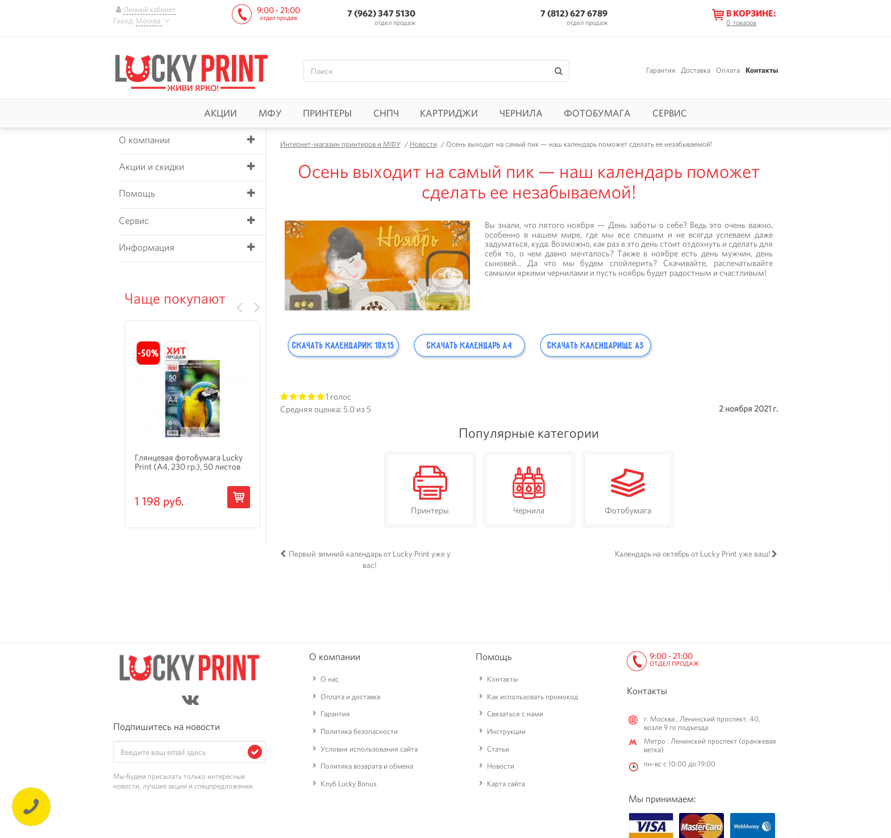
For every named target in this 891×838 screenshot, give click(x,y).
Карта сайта (506, 784)
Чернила (521, 113)
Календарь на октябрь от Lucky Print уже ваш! (693, 554)
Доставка (695, 70)
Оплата (728, 70)
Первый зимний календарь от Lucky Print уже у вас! (370, 559)
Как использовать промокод (532, 697)
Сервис (669, 113)
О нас (329, 679)
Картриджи (449, 113)
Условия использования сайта (369, 749)
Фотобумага (597, 113)
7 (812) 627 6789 (573, 13)
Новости (500, 766)
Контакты (762, 70)
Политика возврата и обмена (366, 766)
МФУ (270, 113)
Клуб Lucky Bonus (348, 784)
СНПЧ (386, 113)
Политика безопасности (359, 731)
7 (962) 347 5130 (381, 13)
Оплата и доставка (350, 697)
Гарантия (661, 70)
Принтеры (327, 113)
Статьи (498, 749)
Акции (220, 113)
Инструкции (506, 731)
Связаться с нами (515, 714)
